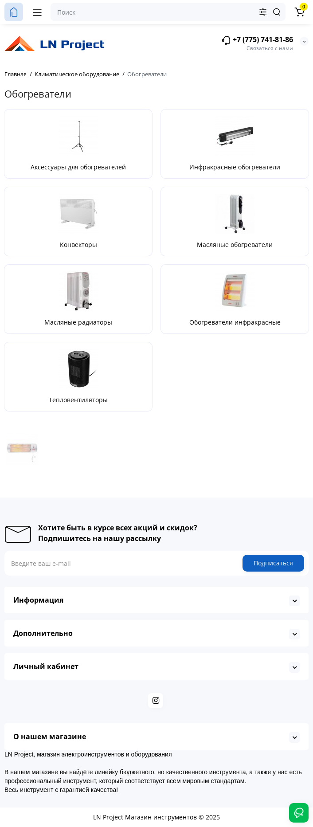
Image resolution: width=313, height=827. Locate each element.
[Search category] (263, 12)
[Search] (277, 12)
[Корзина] (299, 12)
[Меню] (37, 12)
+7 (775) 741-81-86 (257, 40)
